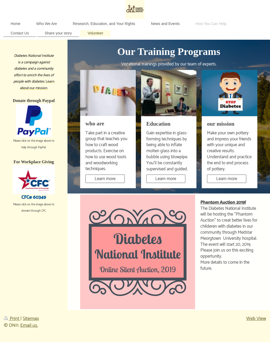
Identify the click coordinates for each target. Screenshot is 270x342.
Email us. (29, 325)
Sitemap (31, 319)
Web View (256, 319)
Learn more (105, 178)
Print (12, 319)
